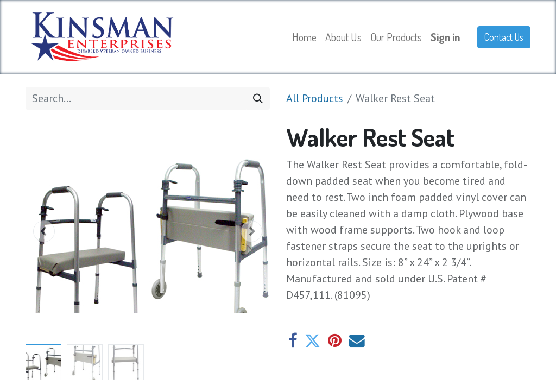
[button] (44, 231)
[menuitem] (304, 36)
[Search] (258, 98)
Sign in (445, 37)
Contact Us (503, 37)
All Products (314, 98)
